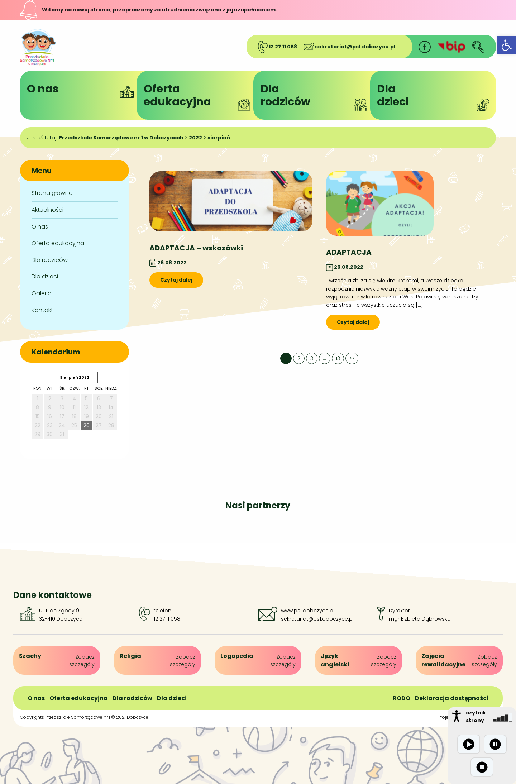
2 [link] (298, 358)
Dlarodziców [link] (316, 96)
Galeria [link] (42, 293)
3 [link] (311, 358)
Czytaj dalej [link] (176, 279)
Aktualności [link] (47, 210)
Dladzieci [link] (433, 96)
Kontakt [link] (42, 310)
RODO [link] (401, 698)
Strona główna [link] (52, 193)
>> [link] (351, 358)
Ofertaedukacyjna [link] (199, 96)
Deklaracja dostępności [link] (451, 698)
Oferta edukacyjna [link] (58, 243)
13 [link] (338, 358)
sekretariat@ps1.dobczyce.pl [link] (349, 46)
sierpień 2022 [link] (74, 377)
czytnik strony (476, 716)
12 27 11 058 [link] (277, 46)
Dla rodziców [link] (50, 260)
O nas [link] (83, 89)
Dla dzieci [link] (45, 276)
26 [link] (86, 425)
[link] (506, 45)
